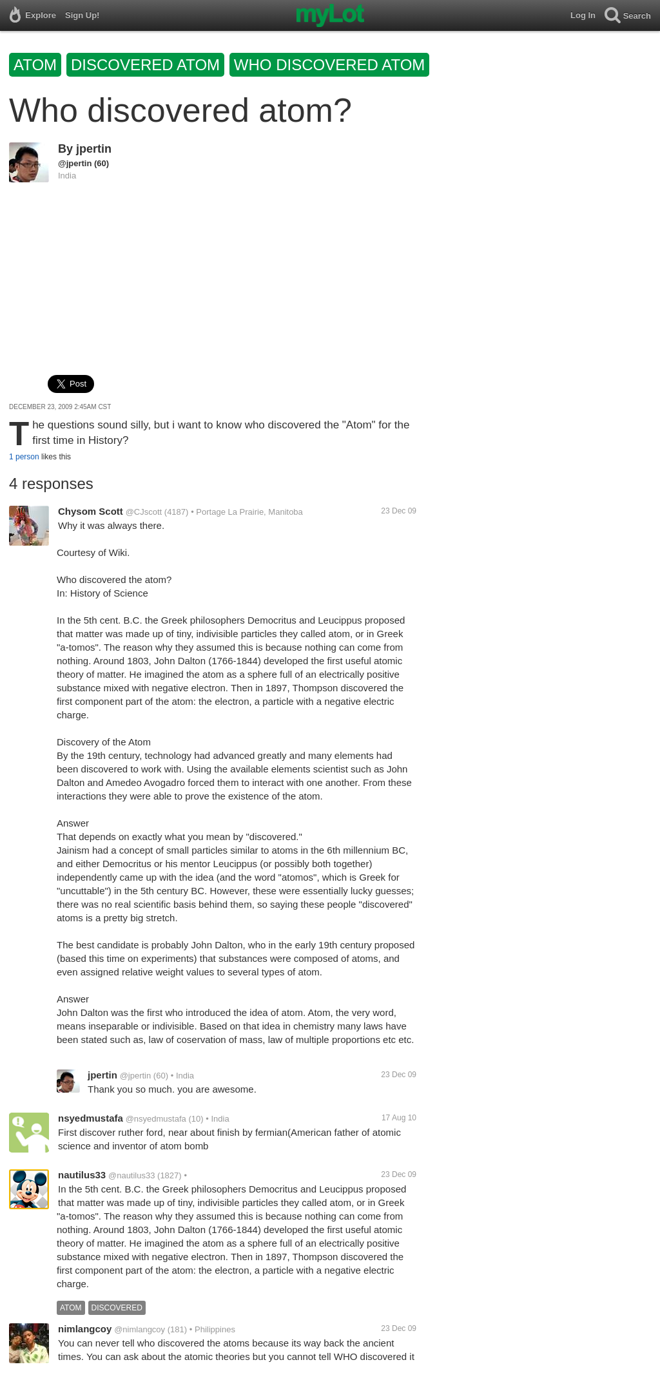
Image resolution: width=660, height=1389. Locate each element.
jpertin (94, 148)
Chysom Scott (90, 511)
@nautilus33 (131, 1175)
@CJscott (144, 512)
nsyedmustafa (90, 1118)
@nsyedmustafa (156, 1119)
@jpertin (75, 163)
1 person (24, 456)
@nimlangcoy (139, 1329)
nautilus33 (82, 1174)
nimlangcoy (85, 1328)
